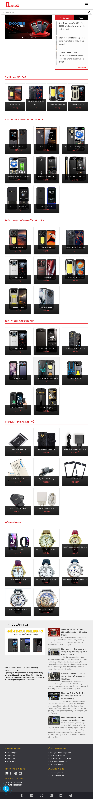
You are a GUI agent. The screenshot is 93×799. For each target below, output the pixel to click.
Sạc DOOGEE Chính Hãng (18, 508)
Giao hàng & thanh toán (58, 761)
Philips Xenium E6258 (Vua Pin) (75, 147)
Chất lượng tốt (12, 752)
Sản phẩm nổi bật (15, 77)
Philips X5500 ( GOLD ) (75, 176)
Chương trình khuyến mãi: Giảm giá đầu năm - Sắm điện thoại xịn (74, 632)
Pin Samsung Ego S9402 (18, 449)
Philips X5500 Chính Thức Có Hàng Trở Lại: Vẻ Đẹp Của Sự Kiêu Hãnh (73, 676)
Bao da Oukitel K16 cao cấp (46, 449)
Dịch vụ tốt (11, 758)
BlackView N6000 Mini (18, 408)
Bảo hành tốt (12, 761)
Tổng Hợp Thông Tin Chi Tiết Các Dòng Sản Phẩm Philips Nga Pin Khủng (73, 696)
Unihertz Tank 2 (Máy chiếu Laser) (47, 378)
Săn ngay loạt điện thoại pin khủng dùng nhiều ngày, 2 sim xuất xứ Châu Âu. (74, 652)
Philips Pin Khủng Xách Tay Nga (24, 119)
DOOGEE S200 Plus (78, 104)
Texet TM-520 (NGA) (46, 408)
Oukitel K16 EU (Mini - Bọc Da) (75, 348)
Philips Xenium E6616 (46, 147)
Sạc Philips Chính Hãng (46, 479)
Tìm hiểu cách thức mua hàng (60, 758)
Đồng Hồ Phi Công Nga (46, 609)
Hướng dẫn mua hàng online (60, 752)
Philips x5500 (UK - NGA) (46, 348)
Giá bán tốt (11, 755)
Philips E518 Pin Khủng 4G (18, 206)
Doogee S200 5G (18, 277)
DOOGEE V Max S (18, 307)
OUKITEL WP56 (15, 104)
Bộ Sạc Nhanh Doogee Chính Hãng (75, 449)
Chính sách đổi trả (56, 764)
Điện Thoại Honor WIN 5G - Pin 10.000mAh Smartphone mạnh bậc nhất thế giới (72, 26)
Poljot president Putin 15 (18, 579)
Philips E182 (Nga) (46, 206)
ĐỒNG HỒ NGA (13, 522)
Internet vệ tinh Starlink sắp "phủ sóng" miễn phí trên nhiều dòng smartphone (72, 41)
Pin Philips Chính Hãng (18, 479)
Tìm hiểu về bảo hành (57, 755)
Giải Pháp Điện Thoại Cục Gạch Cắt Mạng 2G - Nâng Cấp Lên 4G (23, 669)
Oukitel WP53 (46, 247)
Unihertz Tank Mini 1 (75, 378)
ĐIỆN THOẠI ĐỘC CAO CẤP (19, 321)
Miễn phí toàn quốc (57, 776)
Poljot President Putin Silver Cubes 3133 (75, 579)
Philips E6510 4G (18, 147)
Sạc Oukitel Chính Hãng (46, 508)
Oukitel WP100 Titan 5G (57, 104)
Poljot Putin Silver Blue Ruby (18, 609)
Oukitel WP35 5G (46, 307)
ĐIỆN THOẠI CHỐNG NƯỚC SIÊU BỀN (24, 220)
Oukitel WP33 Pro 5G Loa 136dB (75, 247)
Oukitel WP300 (46, 277)
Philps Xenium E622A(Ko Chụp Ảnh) (18, 176)
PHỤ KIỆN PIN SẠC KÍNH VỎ (19, 421)
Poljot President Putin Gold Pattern (47, 550)
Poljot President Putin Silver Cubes (46, 579)
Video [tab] (81, 18)
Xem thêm (82, 68)
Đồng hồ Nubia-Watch (18, 550)
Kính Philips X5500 (75, 479)
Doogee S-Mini (18, 378)
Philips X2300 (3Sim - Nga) (46, 176)
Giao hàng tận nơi (56, 773)
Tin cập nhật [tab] (64, 18)
